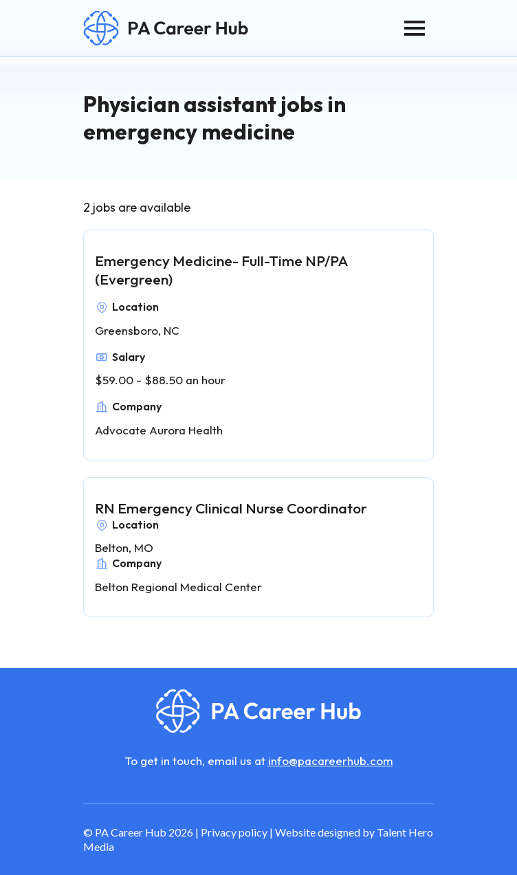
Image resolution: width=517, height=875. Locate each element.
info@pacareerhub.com (330, 760)
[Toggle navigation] (414, 28)
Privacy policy (234, 832)
